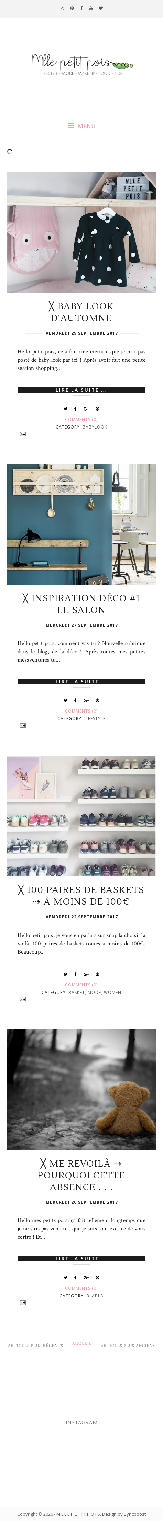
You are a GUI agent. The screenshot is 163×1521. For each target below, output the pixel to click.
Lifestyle (95, 719)
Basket (76, 992)
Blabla (95, 1296)
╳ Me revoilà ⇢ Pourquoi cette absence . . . (81, 1175)
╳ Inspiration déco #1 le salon (81, 604)
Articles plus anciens (128, 1345)
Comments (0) (81, 419)
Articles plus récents (35, 1345)
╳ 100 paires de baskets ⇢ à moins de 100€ (81, 896)
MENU (82, 126)
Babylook (95, 427)
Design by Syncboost (124, 1514)
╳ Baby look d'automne (81, 312)
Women (112, 992)
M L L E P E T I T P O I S (78, 1514)
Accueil (82, 1343)
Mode (94, 992)
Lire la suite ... (81, 390)
